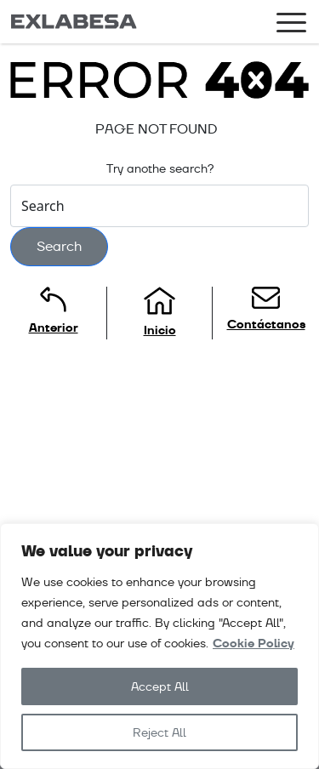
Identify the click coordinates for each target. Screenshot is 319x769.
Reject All (159, 732)
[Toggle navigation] (291, 25)
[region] (159, 646)
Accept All (160, 686)
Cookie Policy (253, 643)
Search (59, 246)
